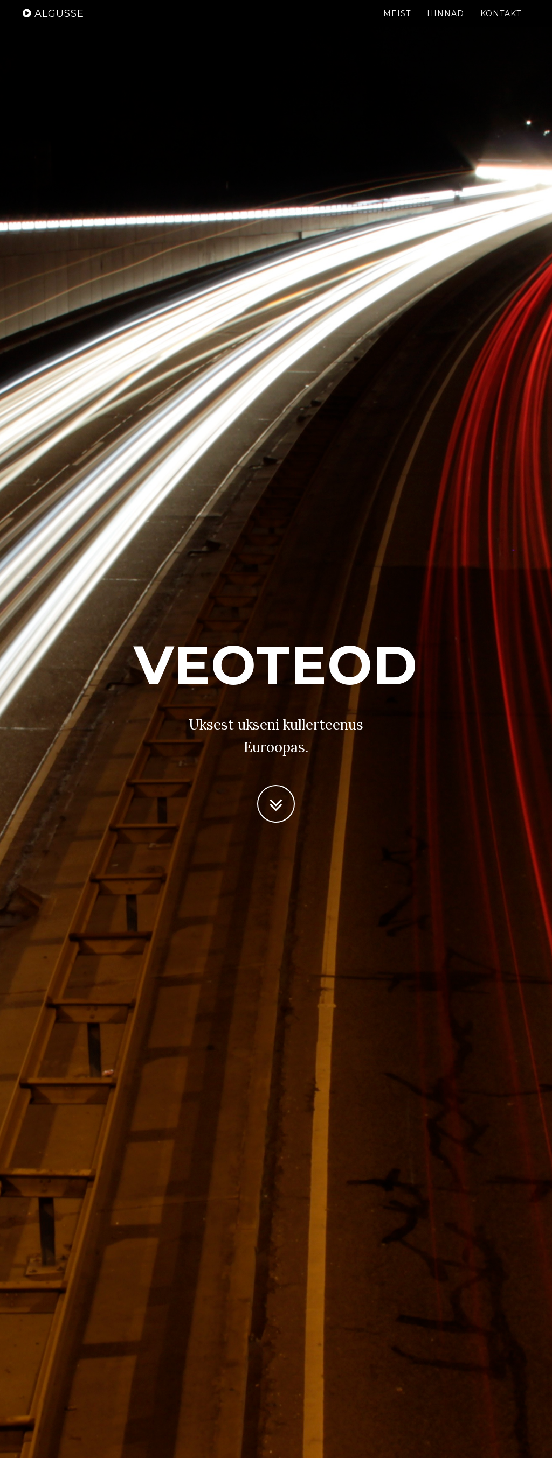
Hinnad (445, 24)
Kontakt (500, 24)
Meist (397, 24)
